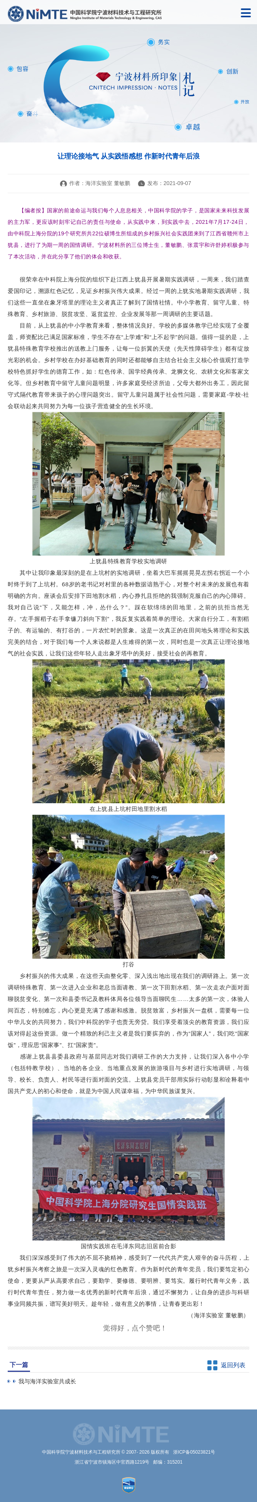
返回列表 (233, 1365)
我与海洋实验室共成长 (47, 1381)
